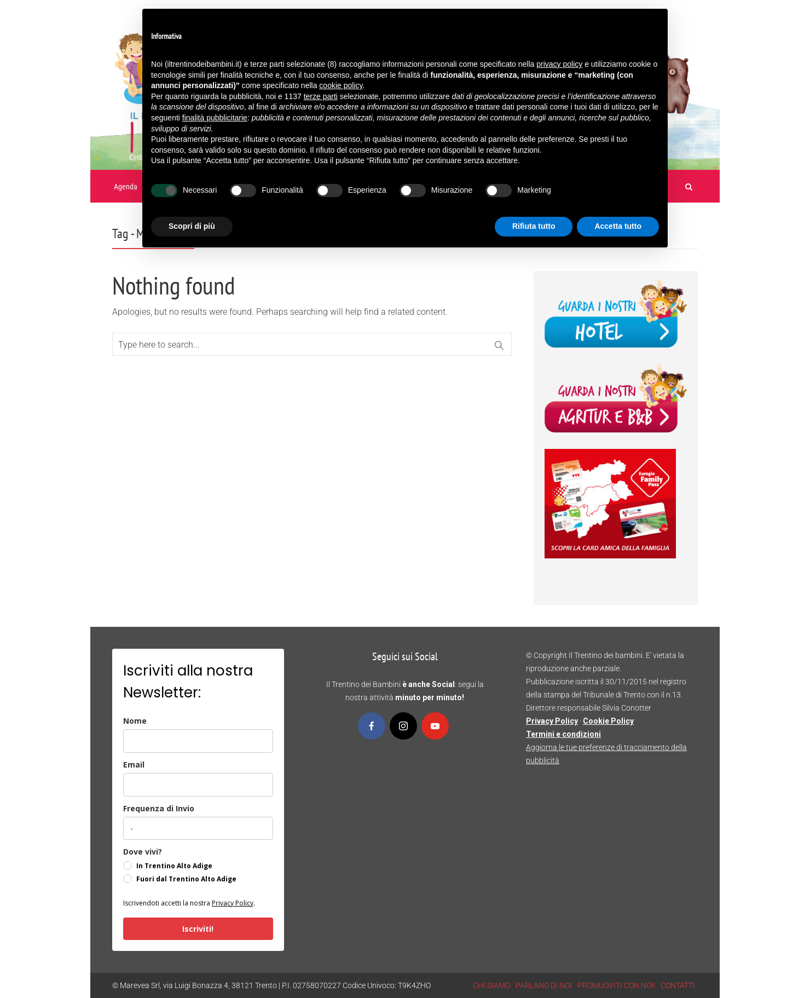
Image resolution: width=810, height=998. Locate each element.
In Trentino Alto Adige (174, 865)
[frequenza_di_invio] (198, 828)
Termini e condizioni (563, 734)
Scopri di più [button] (192, 226)
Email (133, 764)
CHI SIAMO (491, 985)
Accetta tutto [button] (617, 226)
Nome (135, 721)
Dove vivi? (142, 851)
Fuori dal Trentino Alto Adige (186, 879)
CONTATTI (678, 985)
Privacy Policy (232, 903)
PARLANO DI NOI (544, 985)
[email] (198, 785)
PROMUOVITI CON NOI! (616, 985)
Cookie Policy (608, 721)
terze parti (321, 96)
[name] (198, 741)
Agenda (125, 186)
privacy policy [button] (559, 64)
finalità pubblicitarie (214, 117)
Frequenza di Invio (158, 808)
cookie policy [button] (340, 85)
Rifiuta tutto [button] (534, 226)
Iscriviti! (197, 929)
